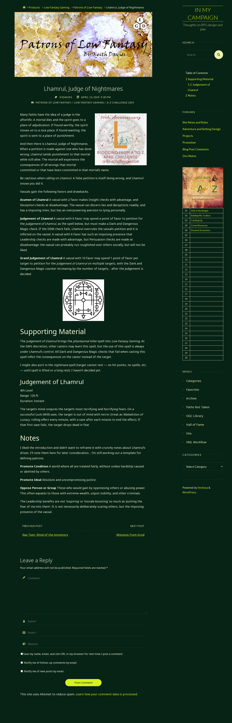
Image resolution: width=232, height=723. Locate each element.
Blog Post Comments (195, 149)
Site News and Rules (195, 122)
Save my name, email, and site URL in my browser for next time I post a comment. (72, 654)
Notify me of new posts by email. (44, 671)
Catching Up (197, 220)
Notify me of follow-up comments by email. (50, 662)
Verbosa (202, 487)
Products (34, 7)
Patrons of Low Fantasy (87, 7)
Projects (187, 136)
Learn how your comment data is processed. (107, 694)
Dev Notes (189, 156)
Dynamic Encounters (200, 230)
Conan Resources (199, 225)
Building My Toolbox (201, 215)
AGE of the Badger (200, 210)
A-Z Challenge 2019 (120, 102)
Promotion (189, 142)
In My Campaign (203, 13)
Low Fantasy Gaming (56, 7)
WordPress (189, 492)
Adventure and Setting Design (201, 129)
